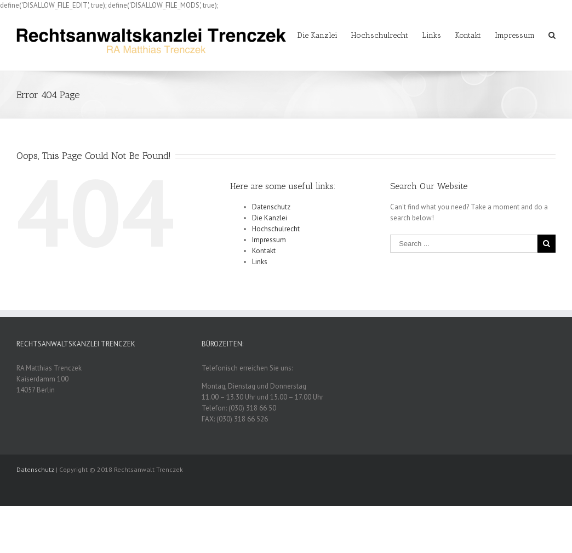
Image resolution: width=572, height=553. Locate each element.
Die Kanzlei (269, 218)
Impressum (269, 239)
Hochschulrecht (276, 228)
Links (259, 261)
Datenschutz (271, 207)
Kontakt (264, 250)
